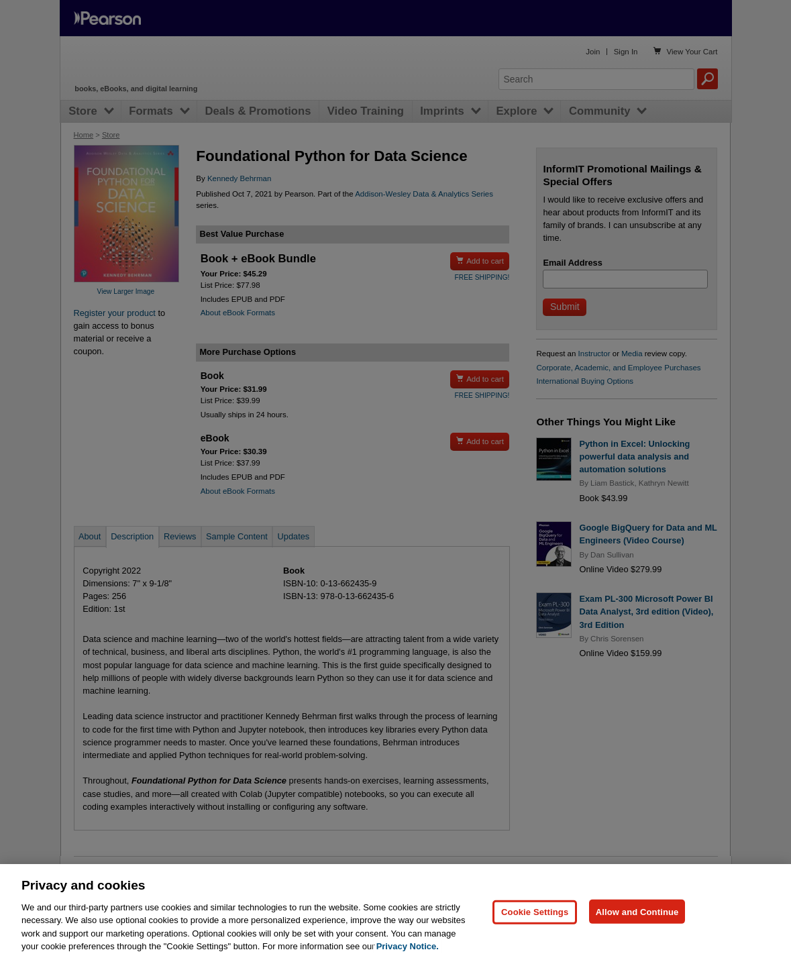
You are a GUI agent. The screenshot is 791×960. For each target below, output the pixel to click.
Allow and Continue (637, 930)
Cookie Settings (534, 930)
